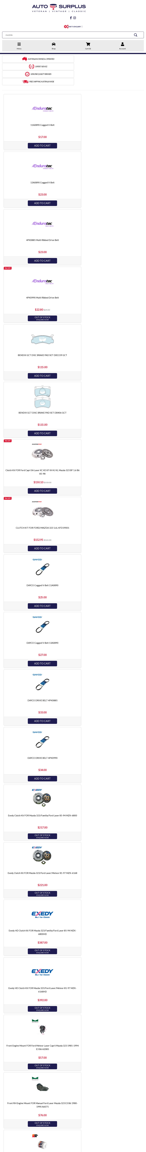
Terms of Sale (8, 1088)
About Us (6, 1084)
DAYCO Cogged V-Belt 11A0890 (119, 216)
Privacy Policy (8, 1092)
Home (5, 1080)
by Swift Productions (123, 1148)
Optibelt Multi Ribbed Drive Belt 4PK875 (72, 619)
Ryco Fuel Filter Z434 (72, 791)
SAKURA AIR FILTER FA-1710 (25, 964)
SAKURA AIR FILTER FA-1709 (119, 906)
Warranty (38, 1092)
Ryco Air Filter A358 (119, 734)
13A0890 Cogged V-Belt (72, 101)
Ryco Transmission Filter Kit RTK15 (25, 906)
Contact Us (39, 1080)
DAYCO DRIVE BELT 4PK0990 (119, 273)
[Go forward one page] (80, 1057)
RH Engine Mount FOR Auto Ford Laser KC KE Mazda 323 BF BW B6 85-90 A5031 (72, 737)
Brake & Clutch (68, 1084)
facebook (13, 1119)
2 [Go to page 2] (75, 1057)
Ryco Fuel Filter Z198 (25, 791)
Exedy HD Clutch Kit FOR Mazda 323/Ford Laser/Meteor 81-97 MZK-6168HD (26, 392)
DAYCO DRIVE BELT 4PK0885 (72, 273)
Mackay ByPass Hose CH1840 (72, 446)
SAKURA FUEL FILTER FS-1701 (72, 964)
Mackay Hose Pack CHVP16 (72, 504)
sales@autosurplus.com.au (22, 1106)
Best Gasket (105, 1080)
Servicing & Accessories (72, 1096)
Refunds (38, 1088)
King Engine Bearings (108, 1092)
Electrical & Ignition (70, 1092)
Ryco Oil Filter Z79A (25, 849)
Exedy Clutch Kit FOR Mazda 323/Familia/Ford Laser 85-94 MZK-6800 (25, 335)
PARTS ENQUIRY (74, 26)
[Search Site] (137, 34)
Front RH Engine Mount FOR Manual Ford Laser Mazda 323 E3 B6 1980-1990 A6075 (119, 392)
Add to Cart (25, 121)
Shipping (38, 1084)
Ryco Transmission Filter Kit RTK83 (72, 906)
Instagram (34, 1119)
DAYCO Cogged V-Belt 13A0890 (25, 273)
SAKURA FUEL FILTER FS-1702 (119, 964)
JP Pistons (104, 1084)
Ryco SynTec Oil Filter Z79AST (72, 849)
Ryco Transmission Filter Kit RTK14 (119, 849)
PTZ (101, 1096)
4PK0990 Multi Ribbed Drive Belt (25, 158)
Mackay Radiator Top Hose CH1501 (25, 561)
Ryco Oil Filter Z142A (119, 791)
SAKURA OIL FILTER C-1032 (26, 1022)
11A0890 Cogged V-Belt (25, 101)
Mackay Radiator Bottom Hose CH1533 (119, 504)
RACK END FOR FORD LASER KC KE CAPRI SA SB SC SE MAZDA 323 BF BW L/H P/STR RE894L (25, 680)
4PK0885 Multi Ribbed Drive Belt (119, 101)
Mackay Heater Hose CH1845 (119, 446)
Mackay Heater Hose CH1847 (25, 504)
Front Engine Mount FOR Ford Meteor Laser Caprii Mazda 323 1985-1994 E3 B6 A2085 (72, 392)
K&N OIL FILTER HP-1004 (25, 446)
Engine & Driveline (69, 1080)
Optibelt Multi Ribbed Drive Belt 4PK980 (119, 619)
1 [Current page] (70, 1057)
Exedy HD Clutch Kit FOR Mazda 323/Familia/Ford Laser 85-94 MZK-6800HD (119, 335)
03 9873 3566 (16, 1112)
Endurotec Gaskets (108, 1088)
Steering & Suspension (71, 1088)
